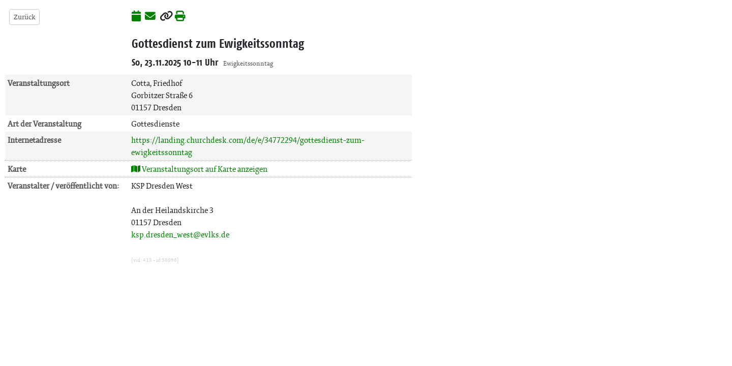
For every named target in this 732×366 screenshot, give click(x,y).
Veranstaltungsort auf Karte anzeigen (199, 169)
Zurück (24, 17)
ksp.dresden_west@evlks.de (180, 234)
